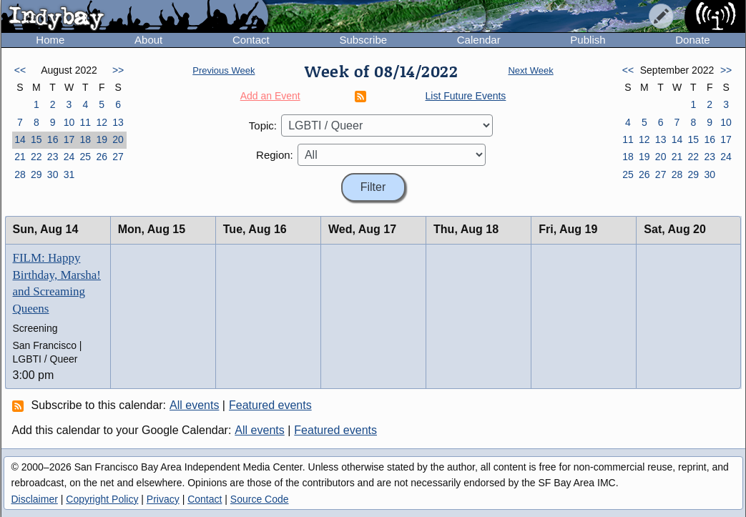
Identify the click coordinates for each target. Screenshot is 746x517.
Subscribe (363, 40)
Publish (587, 40)
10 (69, 122)
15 (36, 139)
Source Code (259, 499)
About (148, 40)
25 (86, 156)
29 (36, 174)
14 (20, 139)
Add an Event (270, 96)
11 (86, 122)
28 (20, 174)
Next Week (530, 70)
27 (118, 156)
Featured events (270, 405)
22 (36, 156)
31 (69, 174)
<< (20, 70)
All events (194, 405)
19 (101, 139)
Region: (274, 155)
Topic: (263, 125)
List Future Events (466, 96)
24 (69, 156)
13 (118, 122)
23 (53, 156)
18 (86, 139)
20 (118, 139)
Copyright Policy (102, 499)
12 (101, 122)
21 (20, 156)
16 (53, 139)
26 (101, 156)
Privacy (163, 499)
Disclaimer (34, 499)
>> (118, 70)
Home (50, 40)
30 (53, 174)
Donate (692, 40)
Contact (251, 40)
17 (69, 139)
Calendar (479, 40)
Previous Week (223, 70)
